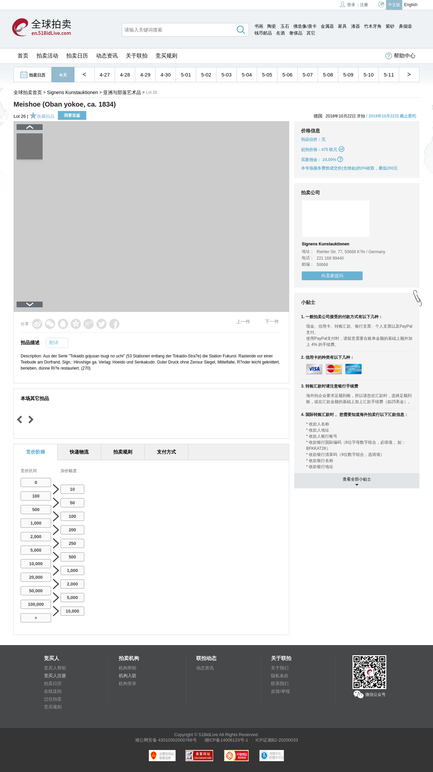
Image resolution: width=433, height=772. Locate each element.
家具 (342, 26)
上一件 (243, 321)
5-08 (328, 75)
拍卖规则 (122, 452)
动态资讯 (107, 56)
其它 (310, 33)
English (410, 4)
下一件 (272, 321)
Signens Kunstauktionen (72, 92)
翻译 (54, 342)
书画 (258, 26)
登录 (347, 4)
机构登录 (127, 683)
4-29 (145, 75)
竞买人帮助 (55, 667)
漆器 (355, 26)
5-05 (267, 75)
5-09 (348, 75)
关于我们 (280, 667)
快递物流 (79, 452)
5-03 (226, 75)
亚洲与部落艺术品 (122, 92)
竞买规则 (166, 56)
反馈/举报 (280, 691)
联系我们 (280, 683)
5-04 (247, 75)
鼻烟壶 (405, 26)
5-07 (307, 75)
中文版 (394, 4)
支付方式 (166, 452)
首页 (23, 56)
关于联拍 (136, 56)
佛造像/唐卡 (305, 26)
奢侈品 (295, 33)
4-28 (125, 75)
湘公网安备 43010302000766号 (166, 740)
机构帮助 (127, 667)
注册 (364, 4)
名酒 (280, 33)
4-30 (165, 75)
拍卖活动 (47, 56)
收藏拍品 (41, 116)
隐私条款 (280, 675)
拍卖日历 (77, 56)
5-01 (186, 75)
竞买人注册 (55, 675)
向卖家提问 (332, 275)
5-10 (368, 75)
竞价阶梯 (35, 452)
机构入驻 (127, 675)
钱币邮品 (263, 33)
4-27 (104, 75)
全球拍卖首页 (28, 92)
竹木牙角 (373, 26)
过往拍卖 (53, 699)
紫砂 (390, 26)
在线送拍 (53, 691)
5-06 (287, 75)
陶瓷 (271, 26)
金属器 (327, 26)
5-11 (389, 75)
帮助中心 (400, 55)
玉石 (284, 26)
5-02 (206, 75)
